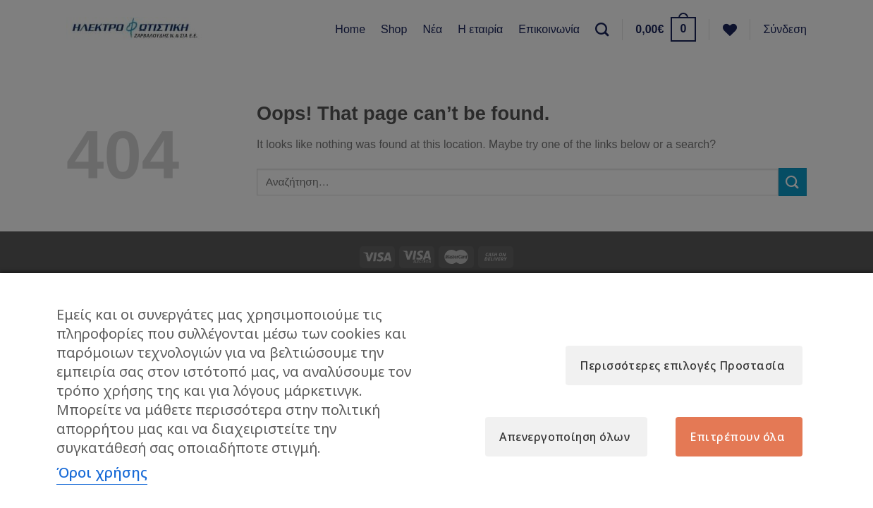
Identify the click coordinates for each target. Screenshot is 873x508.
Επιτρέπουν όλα (737, 437)
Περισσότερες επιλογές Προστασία (682, 365)
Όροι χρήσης (101, 472)
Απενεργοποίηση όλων (564, 437)
